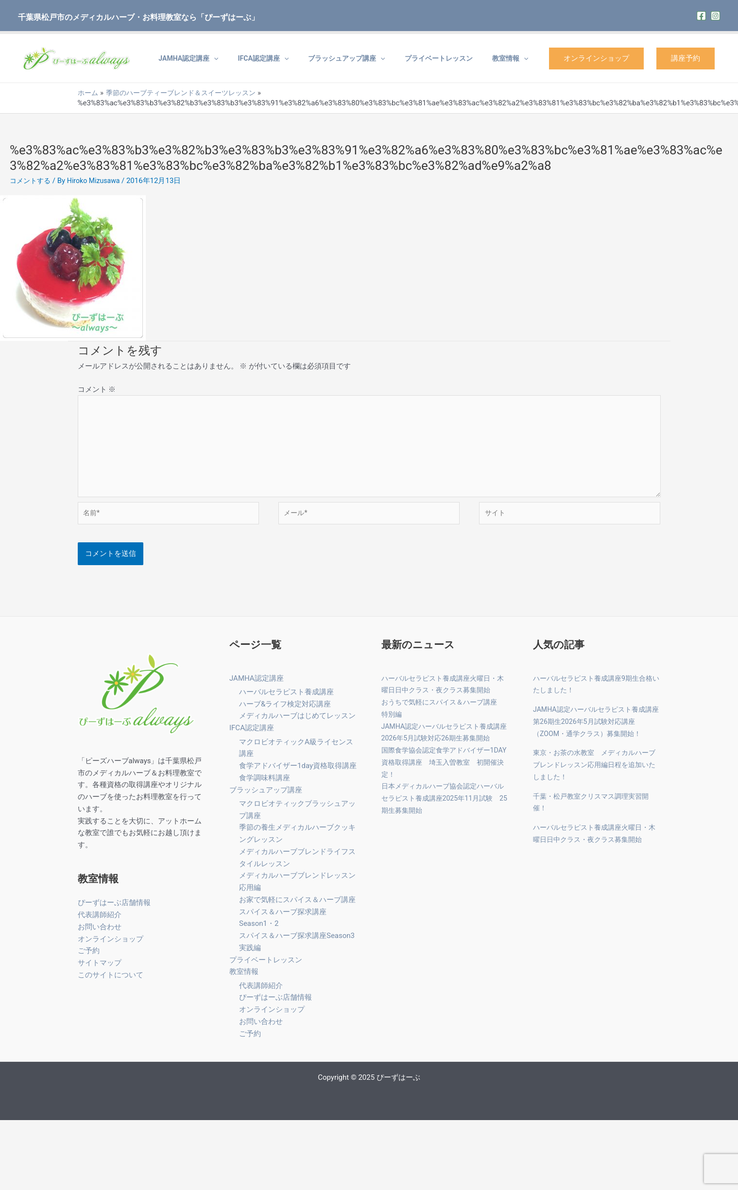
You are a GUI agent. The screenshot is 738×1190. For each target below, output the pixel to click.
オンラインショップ (596, 58)
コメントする (31, 180)
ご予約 (89, 958)
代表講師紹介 (99, 922)
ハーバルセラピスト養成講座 (286, 699)
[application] (257, 58)
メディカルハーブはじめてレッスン (297, 723)
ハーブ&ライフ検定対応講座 (285, 711)
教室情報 (515, 58)
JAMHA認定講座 (232, 58)
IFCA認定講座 (297, 58)
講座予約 (685, 58)
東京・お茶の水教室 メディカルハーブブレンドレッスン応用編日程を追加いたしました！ (595, 772)
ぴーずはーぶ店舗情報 (114, 910)
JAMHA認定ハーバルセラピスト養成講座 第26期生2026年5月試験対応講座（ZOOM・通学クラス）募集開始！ (596, 729)
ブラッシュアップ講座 (370, 58)
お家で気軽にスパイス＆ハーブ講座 (297, 907)
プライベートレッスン (453, 58)
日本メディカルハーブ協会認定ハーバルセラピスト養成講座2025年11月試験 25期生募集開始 (448, 805)
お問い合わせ (99, 934)
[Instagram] (715, 15)
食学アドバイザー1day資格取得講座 (298, 773)
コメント (97, 389)
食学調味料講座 (264, 785)
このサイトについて (110, 982)
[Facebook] (701, 15)
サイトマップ (99, 970)
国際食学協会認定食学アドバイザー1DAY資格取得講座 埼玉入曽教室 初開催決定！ (444, 770)
